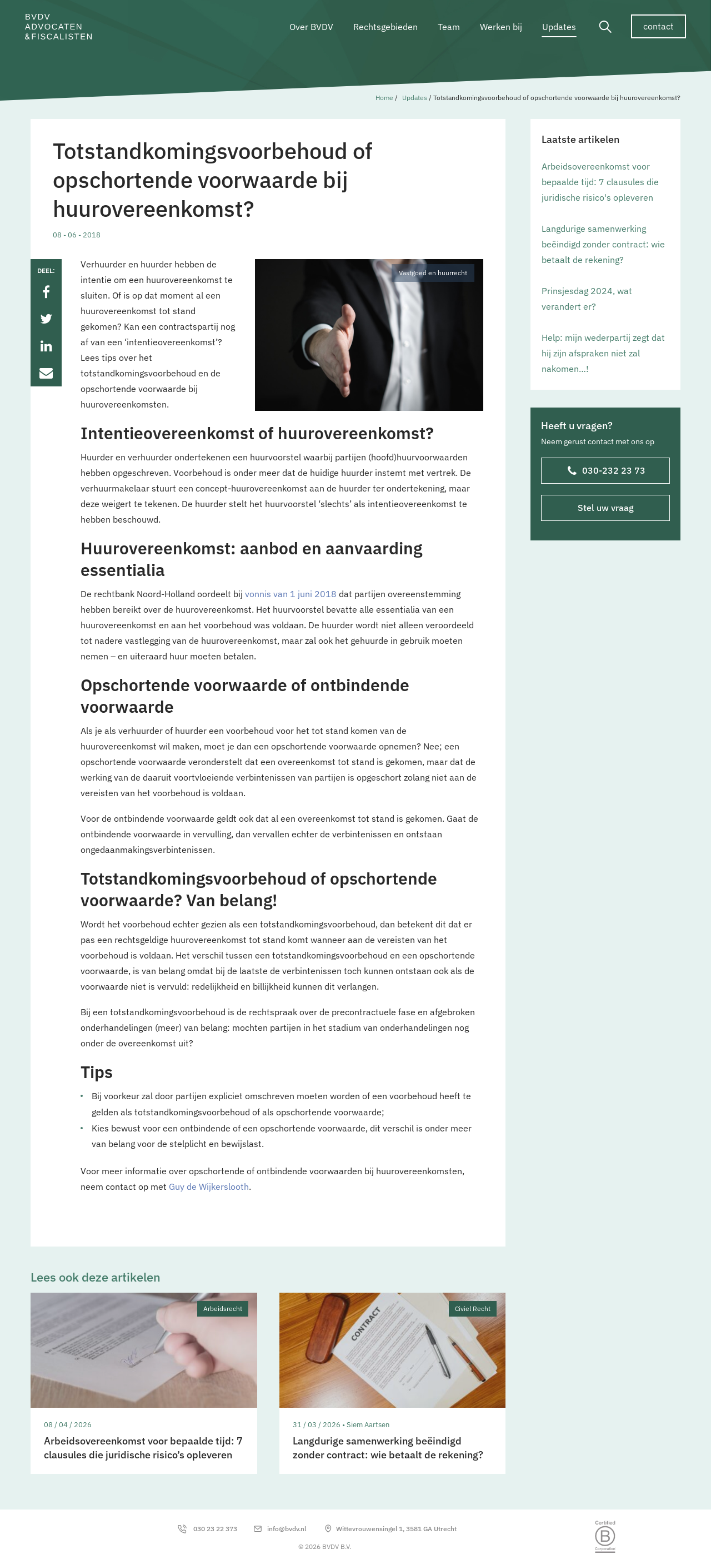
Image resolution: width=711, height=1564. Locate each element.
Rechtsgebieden (385, 26)
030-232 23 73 (606, 471)
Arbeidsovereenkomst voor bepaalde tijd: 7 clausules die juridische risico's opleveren (600, 182)
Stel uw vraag (606, 507)
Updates (559, 26)
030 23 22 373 (215, 1529)
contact (658, 26)
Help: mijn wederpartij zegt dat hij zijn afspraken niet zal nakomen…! (603, 353)
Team (449, 26)
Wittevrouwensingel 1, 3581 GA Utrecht (396, 1529)
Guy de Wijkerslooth (209, 1186)
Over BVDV (311, 26)
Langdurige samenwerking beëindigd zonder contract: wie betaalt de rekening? (603, 244)
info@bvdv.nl (286, 1529)
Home (384, 97)
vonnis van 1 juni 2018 (291, 593)
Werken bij (501, 26)
